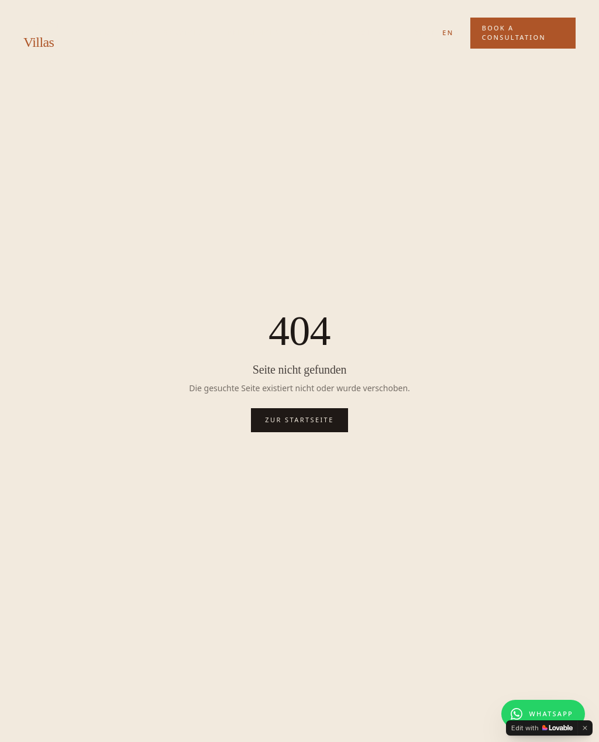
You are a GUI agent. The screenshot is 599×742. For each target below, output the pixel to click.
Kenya (40, 33)
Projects (119, 32)
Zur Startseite (299, 419)
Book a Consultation (514, 32)
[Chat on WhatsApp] (543, 714)
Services (184, 32)
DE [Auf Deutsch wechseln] (419, 32)
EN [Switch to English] (448, 32)
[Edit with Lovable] (542, 728)
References (254, 32)
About (318, 32)
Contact (375, 32)
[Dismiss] (585, 728)
